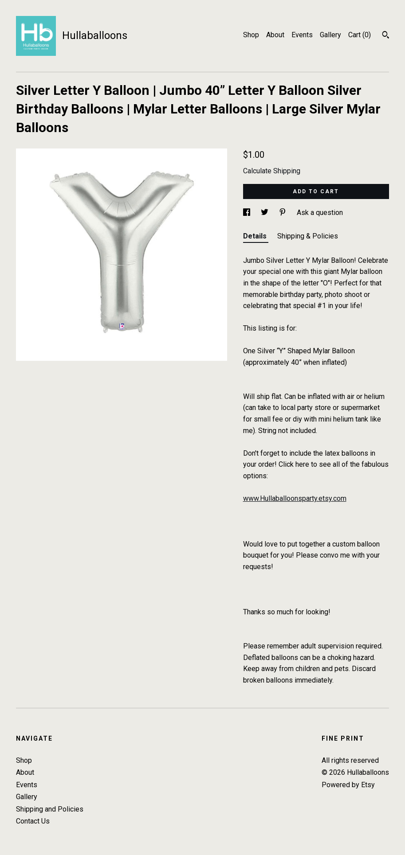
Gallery (330, 35)
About (275, 35)
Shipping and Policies (49, 809)
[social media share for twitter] (265, 212)
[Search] (385, 36)
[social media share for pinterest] (283, 212)
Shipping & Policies (307, 236)
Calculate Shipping (271, 171)
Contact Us (33, 821)
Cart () (359, 35)
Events (302, 35)
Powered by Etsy (348, 785)
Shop (251, 35)
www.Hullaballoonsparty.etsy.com (294, 498)
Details (255, 236)
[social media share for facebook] (247, 212)
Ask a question (320, 212)
